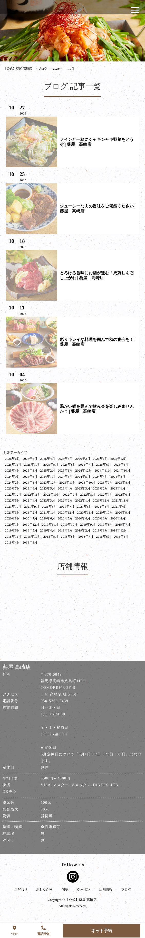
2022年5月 (12, 500)
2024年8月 (30, 476)
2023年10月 (87, 482)
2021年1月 (47, 512)
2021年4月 (119, 506)
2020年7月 (30, 518)
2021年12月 (101, 500)
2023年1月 (117, 488)
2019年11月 (50, 524)
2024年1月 (30, 482)
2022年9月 (70, 494)
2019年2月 (82, 530)
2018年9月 (51, 536)
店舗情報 (105, 889)
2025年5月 (121, 464)
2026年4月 (47, 459)
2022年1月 (82, 500)
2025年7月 (86, 464)
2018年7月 (86, 536)
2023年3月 (82, 488)
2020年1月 (12, 524)
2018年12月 (118, 530)
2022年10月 (51, 494)
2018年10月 (32, 536)
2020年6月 (47, 518)
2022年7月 (105, 494)
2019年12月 (31, 524)
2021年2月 (30, 512)
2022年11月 (32, 494)
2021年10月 (13, 506)
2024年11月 (102, 470)
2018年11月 (13, 536)
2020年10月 (104, 512)
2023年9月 (105, 482)
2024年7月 (47, 476)
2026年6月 (12, 459)
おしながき (44, 889)
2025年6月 (103, 464)
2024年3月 (117, 476)
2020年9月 (122, 512)
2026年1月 (100, 459)
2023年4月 (65, 488)
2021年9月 (31, 506)
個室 (65, 889)
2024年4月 (100, 476)
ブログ (126, 889)
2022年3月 (47, 500)
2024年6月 (65, 476)
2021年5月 (102, 506)
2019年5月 (30, 530)
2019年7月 (122, 524)
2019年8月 (105, 524)
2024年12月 (83, 470)
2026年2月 (82, 459)
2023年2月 (100, 488)
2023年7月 (12, 488)
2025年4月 (12, 470)
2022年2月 (65, 500)
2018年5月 (121, 536)
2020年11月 (85, 512)
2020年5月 (65, 518)
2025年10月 (32, 464)
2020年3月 (100, 518)
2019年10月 (69, 524)
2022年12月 (13, 494)
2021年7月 (66, 506)
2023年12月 (48, 482)
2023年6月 (30, 488)
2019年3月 (65, 530)
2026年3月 (65, 459)
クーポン (83, 889)
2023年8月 (122, 482)
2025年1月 (65, 470)
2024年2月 (12, 482)
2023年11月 (67, 482)
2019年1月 (100, 530)
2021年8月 (49, 506)
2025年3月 (30, 470)
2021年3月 (12, 512)
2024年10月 (122, 470)
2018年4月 (12, 542)
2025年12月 (118, 459)
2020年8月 (12, 518)
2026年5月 (30, 459)
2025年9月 (51, 464)
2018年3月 (30, 542)
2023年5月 (47, 488)
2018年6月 (103, 536)
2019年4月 (47, 530)
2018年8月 (68, 536)
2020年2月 (117, 518)
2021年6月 (84, 506)
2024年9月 (12, 476)
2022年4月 (30, 500)
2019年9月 (87, 524)
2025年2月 (47, 470)
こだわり (20, 889)
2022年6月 (122, 494)
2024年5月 (82, 476)
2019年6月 (12, 530)
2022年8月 (87, 494)
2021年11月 (120, 500)
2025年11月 (13, 464)
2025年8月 (68, 464)
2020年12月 (66, 512)
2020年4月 (82, 518)
